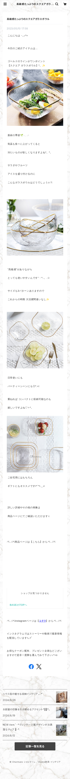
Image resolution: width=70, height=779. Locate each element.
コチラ (42, 620)
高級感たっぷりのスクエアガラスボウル (28, 19)
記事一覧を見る (35, 746)
